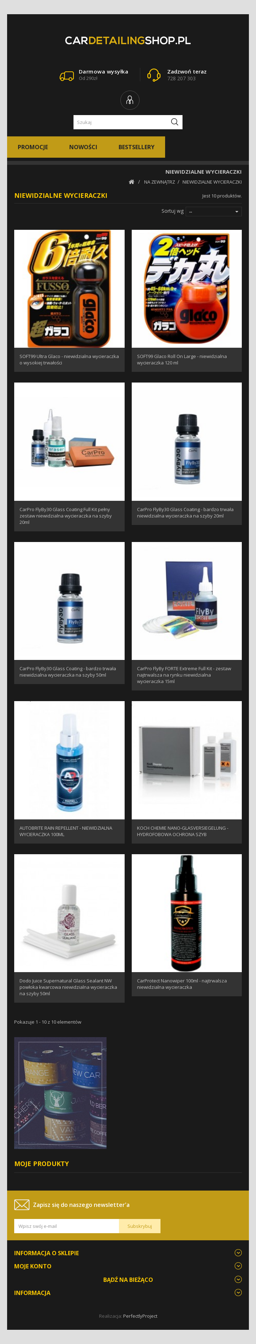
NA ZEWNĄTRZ (159, 182)
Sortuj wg (173, 210)
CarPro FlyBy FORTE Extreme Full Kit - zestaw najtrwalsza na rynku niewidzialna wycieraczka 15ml (184, 674)
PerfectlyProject (140, 1316)
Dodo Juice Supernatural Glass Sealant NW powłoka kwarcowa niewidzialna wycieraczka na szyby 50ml (68, 987)
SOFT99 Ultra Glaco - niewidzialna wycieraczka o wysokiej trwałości (69, 359)
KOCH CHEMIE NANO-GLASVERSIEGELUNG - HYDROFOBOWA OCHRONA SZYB (182, 831)
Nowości (83, 147)
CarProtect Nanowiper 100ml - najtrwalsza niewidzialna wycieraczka (182, 983)
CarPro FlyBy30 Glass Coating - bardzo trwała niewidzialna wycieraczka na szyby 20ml (185, 512)
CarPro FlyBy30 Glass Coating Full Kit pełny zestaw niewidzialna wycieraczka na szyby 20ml (66, 515)
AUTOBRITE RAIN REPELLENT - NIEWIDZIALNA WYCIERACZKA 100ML (66, 831)
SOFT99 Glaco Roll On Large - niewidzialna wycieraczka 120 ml (182, 359)
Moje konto (32, 1266)
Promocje (33, 147)
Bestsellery (136, 147)
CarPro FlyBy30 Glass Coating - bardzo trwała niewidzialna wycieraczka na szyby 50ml (68, 671)
